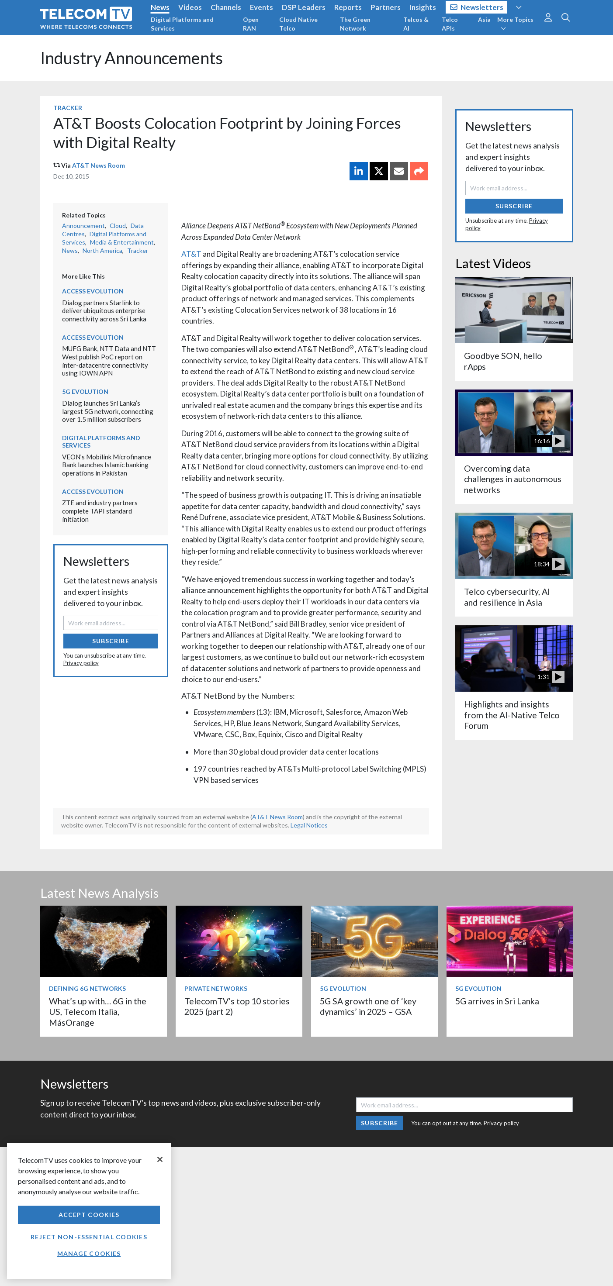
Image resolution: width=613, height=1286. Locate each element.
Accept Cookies (89, 1214)
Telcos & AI (416, 24)
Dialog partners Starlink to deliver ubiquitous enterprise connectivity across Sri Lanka (104, 311)
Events (261, 7)
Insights (422, 7)
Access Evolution (93, 291)
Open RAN (251, 24)
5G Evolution (85, 391)
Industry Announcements (131, 58)
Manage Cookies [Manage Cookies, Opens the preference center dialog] (89, 1253)
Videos (190, 7)
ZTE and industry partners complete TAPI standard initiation (100, 511)
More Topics (515, 23)
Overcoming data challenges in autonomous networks (512, 479)
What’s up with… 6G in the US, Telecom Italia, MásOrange (97, 1011)
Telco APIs (450, 24)
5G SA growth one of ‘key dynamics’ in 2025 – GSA (368, 1006)
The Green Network (355, 24)
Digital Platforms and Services (182, 24)
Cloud (118, 225)
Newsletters (477, 7)
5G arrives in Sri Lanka (497, 1001)
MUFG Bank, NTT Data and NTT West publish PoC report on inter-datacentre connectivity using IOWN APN (109, 361)
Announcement (83, 225)
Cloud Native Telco (298, 24)
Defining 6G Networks (87, 988)
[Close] (160, 1159)
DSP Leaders (304, 7)
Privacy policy (81, 662)
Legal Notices (309, 825)
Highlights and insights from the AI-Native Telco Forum (512, 715)
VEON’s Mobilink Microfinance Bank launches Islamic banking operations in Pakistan (106, 465)
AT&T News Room (98, 165)
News (160, 7)
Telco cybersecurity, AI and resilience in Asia (507, 596)
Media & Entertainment (122, 242)
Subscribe (110, 641)
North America (102, 250)
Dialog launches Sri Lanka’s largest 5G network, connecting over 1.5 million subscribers (107, 411)
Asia (484, 19)
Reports (348, 7)
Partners (386, 7)
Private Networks (215, 988)
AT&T (191, 254)
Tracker (67, 107)
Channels (226, 7)
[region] (89, 1211)
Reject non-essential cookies (89, 1237)
